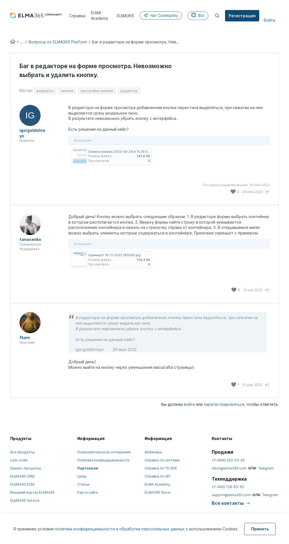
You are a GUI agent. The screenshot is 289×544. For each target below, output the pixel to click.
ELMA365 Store (157, 492)
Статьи (83, 484)
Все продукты (22, 452)
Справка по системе (162, 460)
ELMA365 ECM (22, 484)
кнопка (67, 90)
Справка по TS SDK (161, 468)
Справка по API (157, 476)
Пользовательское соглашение (104, 452)
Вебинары (153, 452)
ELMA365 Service (24, 500)
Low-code (19, 460)
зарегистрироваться (224, 404)
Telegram (266, 468)
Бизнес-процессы (25, 468)
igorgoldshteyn (32, 133)
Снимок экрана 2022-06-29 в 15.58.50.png (122, 152)
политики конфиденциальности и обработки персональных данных (120, 528)
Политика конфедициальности (103, 460)
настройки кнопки (97, 90)
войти (189, 404)
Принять (260, 528)
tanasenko (30, 239)
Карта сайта (87, 492)
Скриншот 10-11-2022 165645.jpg (114, 255)
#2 (267, 290)
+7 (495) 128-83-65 (228, 487)
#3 (267, 385)
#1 (268, 192)
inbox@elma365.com (229, 468)
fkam (24, 337)
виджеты (45, 90)
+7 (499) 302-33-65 (228, 460)
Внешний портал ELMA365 (32, 492)
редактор (129, 90)
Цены (82, 476)
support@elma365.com (231, 495)
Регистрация (242, 15)
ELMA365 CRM (22, 476)
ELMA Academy (157, 484)
